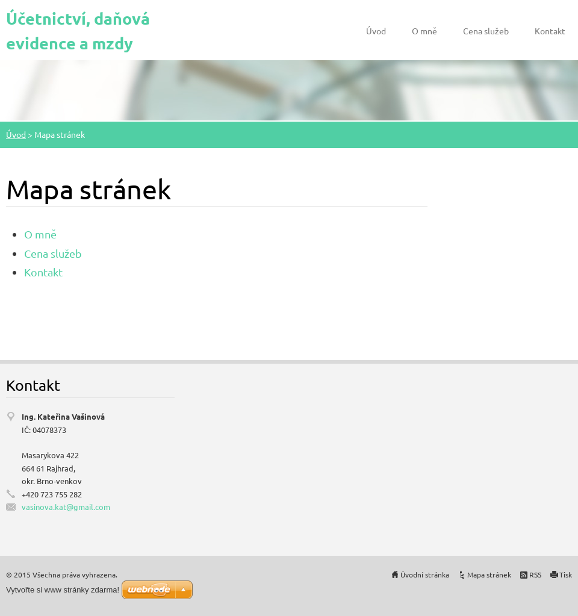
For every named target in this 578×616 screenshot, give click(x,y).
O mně (424, 30)
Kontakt (550, 30)
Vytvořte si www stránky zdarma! (62, 589)
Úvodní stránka (424, 574)
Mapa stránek (489, 574)
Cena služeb (486, 30)
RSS (535, 574)
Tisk (565, 574)
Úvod (376, 30)
